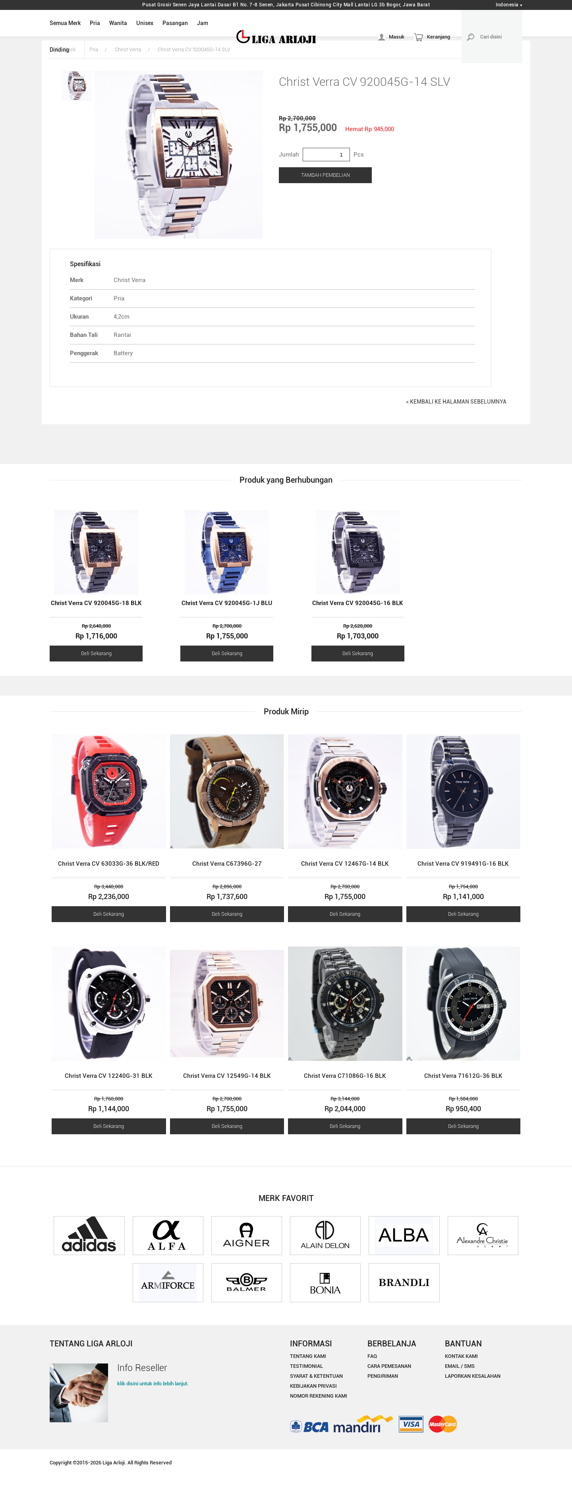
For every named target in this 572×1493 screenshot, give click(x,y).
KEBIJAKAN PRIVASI (313, 1386)
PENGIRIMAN (382, 1376)
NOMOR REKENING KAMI (318, 1396)
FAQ (372, 1356)
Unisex (144, 23)
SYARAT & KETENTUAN (316, 1376)
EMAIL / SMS (460, 1366)
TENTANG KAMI (308, 1356)
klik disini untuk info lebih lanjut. (153, 1384)
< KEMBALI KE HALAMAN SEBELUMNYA (456, 401)
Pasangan (175, 23)
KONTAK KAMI (461, 1356)
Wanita (118, 23)
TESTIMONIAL (306, 1366)
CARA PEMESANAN (389, 1366)
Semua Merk (65, 23)
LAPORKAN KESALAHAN (472, 1376)
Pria (95, 23)
